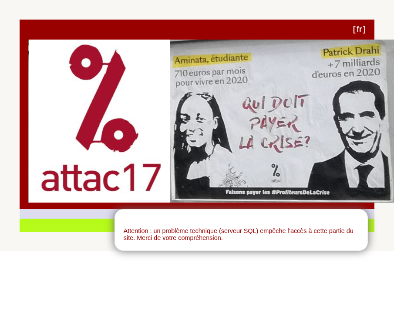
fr (359, 29)
